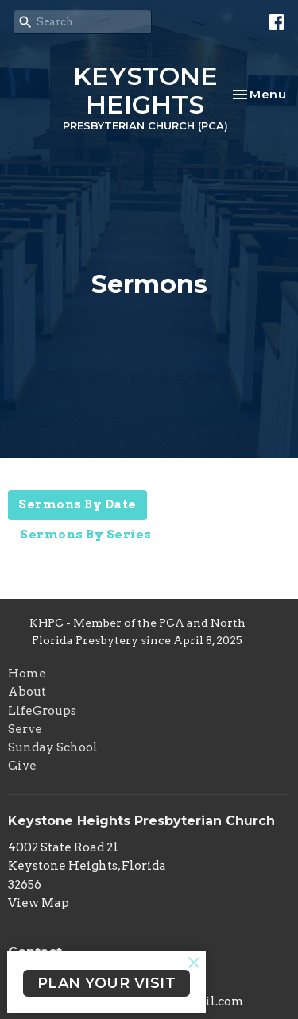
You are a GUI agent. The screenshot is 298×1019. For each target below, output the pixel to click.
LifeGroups (42, 711)
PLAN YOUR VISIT (106, 983)
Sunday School (53, 747)
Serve (25, 729)
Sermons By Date (77, 504)
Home (27, 673)
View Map (38, 903)
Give (22, 765)
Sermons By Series (86, 534)
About (27, 692)
